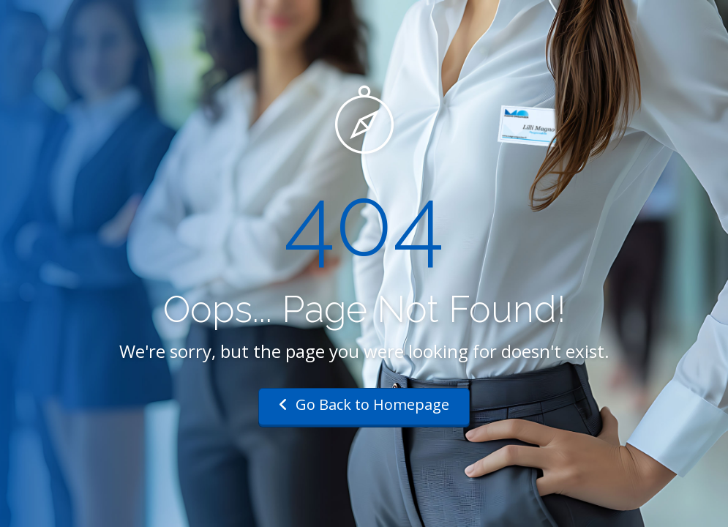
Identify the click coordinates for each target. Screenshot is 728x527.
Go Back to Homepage (364, 404)
